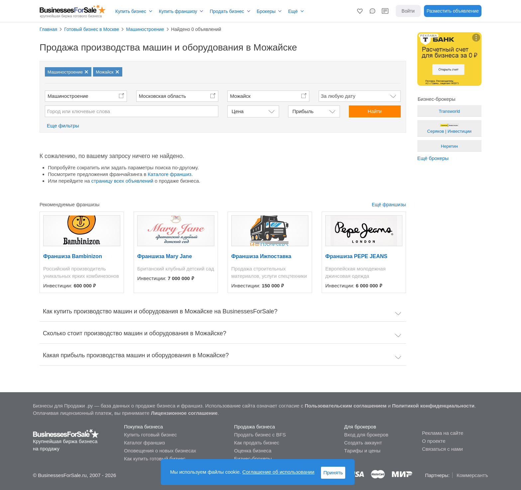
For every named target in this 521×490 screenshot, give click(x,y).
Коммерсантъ (472, 475)
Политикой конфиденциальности (433, 405)
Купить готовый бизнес (150, 434)
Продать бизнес (227, 11)
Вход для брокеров (366, 434)
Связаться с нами (442, 449)
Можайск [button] (240, 96)
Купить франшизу (178, 11)
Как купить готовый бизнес (154, 458)
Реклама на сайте (442, 433)
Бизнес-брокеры (253, 458)
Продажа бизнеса (254, 426)
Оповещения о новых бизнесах (160, 450)
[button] (360, 11)
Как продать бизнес (256, 442)
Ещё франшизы (389, 204)
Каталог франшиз (144, 442)
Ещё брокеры (433, 158)
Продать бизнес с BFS (260, 434)
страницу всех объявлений (122, 181)
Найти (374, 111)
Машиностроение (68, 96)
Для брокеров (360, 426)
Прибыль (302, 111)
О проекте (434, 441)
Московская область (162, 96)
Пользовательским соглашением (345, 405)
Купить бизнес (130, 11)
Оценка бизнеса (252, 450)
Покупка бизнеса (143, 426)
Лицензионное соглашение (184, 413)
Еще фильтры (63, 125)
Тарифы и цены (362, 450)
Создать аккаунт (363, 442)
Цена (238, 111)
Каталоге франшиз (169, 174)
